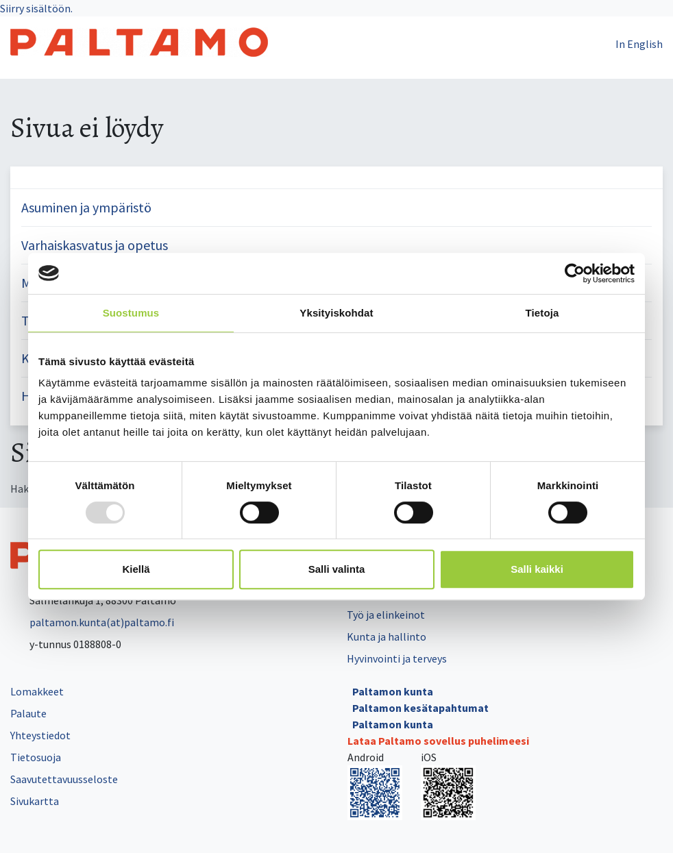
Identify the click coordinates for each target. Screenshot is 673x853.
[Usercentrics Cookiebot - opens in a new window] (575, 273)
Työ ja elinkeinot (386, 614)
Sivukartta (34, 801)
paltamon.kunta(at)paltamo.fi (92, 622)
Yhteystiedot (40, 735)
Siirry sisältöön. (36, 8)
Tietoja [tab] (542, 313)
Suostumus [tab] (131, 313)
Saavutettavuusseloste (64, 779)
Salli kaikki (537, 569)
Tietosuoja (35, 757)
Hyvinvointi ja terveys (397, 658)
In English (639, 44)
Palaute (28, 713)
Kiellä (135, 569)
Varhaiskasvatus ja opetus (94, 245)
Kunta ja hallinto (386, 636)
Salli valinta (336, 569)
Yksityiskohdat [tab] (336, 313)
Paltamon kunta (392, 691)
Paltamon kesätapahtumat (420, 708)
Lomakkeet (37, 691)
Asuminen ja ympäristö (86, 207)
